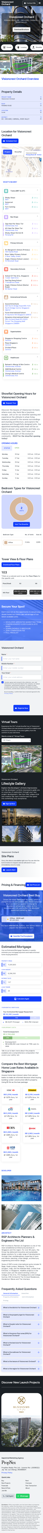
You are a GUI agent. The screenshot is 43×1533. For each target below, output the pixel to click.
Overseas (29, 1483)
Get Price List (33, 885)
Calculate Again (21, 998)
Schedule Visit (10, 141)
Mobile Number (8, 664)
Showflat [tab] (18, 152)
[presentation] (2, 63)
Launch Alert (9, 870)
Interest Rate (6, 978)
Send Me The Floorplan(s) (22, 936)
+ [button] (39, 172)
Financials (5, 1486)
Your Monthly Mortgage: (10, 1007)
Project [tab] (7, 152)
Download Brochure (21, 30)
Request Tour (9, 403)
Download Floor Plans (11, 565)
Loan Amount (6, 969)
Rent (27, 1481)
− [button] (39, 175)
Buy (3, 1481)
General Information (10, 1293)
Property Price (7, 961)
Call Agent (8, 1496)
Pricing (5, 1300)
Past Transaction (31, 1486)
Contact (30, 3)
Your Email (6, 673)
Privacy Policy (8, 693)
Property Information (11, 1297)
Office (10, 542)
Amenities (25, 1293)
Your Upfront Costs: (9, 1027)
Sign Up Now (9, 804)
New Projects (6, 1483)
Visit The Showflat (21, 524)
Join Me (4, 1491)
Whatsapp (23, 1496)
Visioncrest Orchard (9, 779)
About (28, 1488)
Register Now (21, 708)
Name (4, 654)
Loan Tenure (6, 987)
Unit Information (28, 1297)
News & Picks (6, 1488)
